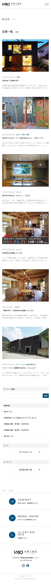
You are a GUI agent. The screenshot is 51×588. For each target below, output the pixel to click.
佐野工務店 (25, 552)
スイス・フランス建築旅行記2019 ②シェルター (19, 368)
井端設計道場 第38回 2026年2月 (16, 430)
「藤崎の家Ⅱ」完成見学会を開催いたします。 (18, 310)
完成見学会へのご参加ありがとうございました (20, 418)
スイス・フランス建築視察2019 (25, 364)
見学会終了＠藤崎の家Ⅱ (10, 80)
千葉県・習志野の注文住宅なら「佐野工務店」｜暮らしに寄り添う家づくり (11, 4)
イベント (18, 192)
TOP (3, 490)
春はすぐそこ (8, 411)
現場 (18, 77)
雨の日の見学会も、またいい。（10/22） (16, 195)
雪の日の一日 (8, 436)
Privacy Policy (25, 576)
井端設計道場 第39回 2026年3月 (16, 424)
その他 (17, 307)
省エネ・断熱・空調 (22, 134)
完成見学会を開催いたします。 (13, 253)
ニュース (19, 249)
